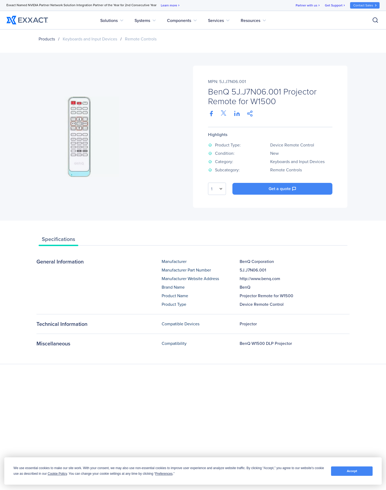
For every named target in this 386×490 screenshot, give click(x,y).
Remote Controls (141, 39)
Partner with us (308, 5)
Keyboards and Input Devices (90, 39)
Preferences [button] (164, 474)
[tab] (58, 240)
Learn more (170, 5)
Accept (352, 471)
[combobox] (217, 189)
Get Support (335, 5)
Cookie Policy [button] (57, 474)
